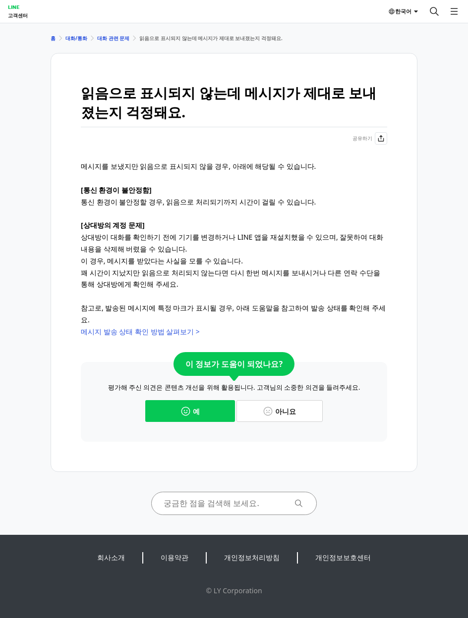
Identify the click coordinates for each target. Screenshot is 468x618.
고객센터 (18, 15)
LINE (13, 6)
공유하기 (369, 138)
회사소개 (111, 557)
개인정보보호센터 (343, 557)
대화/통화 (76, 38)
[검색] (434, 11)
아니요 (279, 411)
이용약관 (174, 557)
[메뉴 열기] (454, 11)
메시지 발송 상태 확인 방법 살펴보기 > (141, 331)
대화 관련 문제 (113, 38)
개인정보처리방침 (252, 557)
